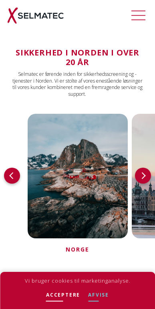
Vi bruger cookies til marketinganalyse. (78, 280)
